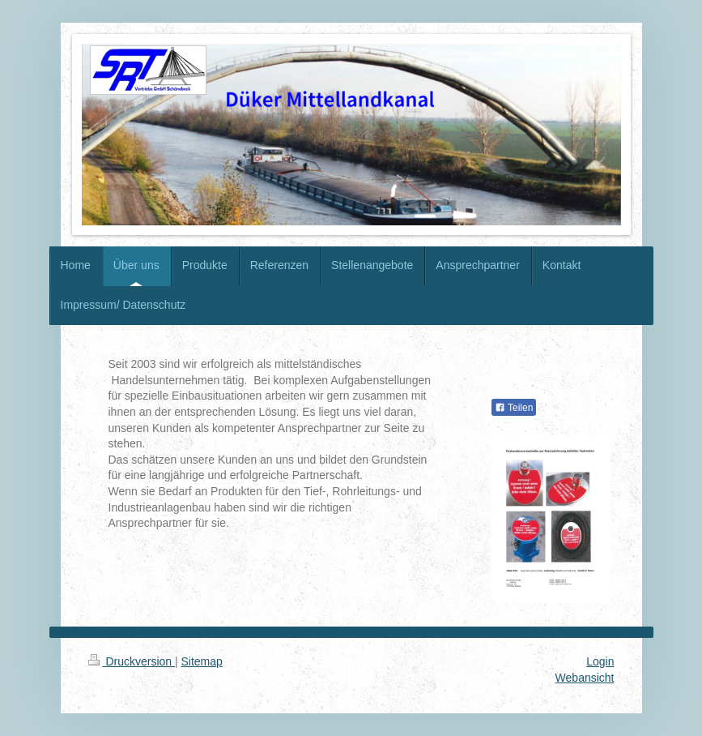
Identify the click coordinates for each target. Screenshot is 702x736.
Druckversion (131, 661)
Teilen (514, 407)
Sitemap (202, 661)
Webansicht (585, 677)
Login (600, 661)
